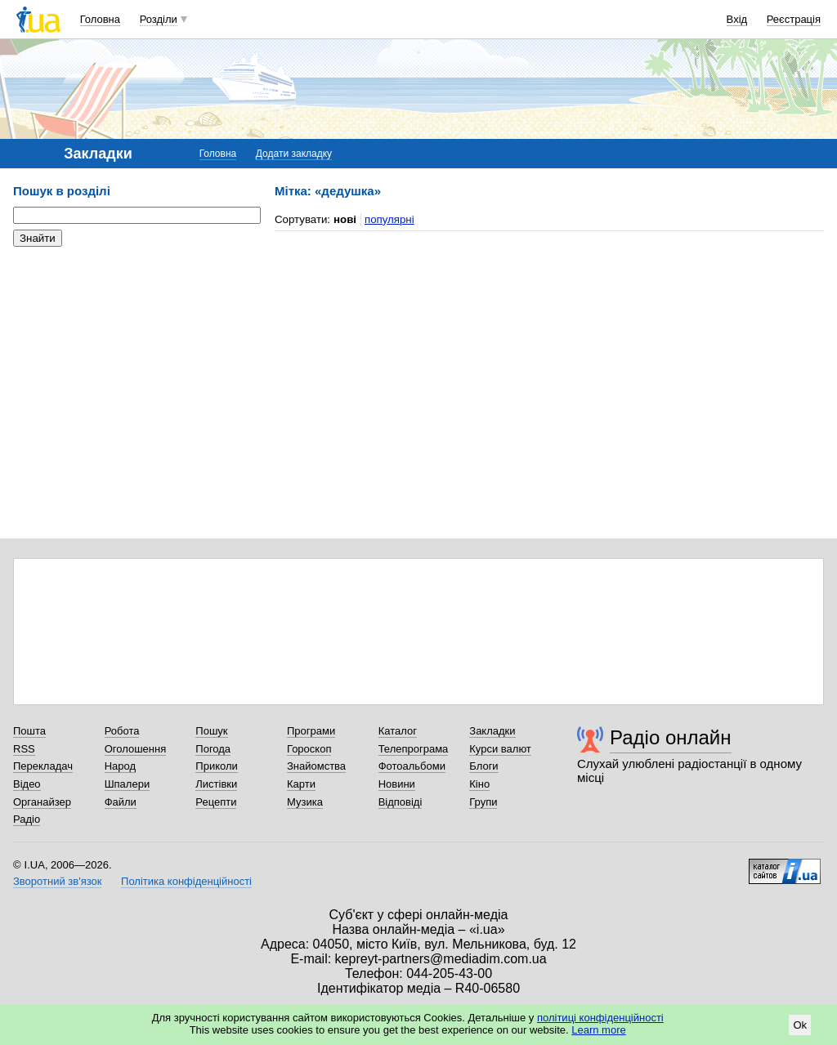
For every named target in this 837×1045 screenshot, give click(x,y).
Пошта (29, 731)
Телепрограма (413, 749)
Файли (121, 802)
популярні (389, 219)
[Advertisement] (135, 359)
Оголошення (136, 749)
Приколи (216, 766)
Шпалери (127, 784)
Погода (213, 749)
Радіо (26, 819)
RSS (24, 749)
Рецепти (215, 802)
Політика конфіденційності (186, 881)
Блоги (483, 766)
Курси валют (500, 749)
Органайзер (42, 802)
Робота (122, 731)
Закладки (492, 731)
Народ (120, 766)
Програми (311, 731)
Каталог (397, 731)
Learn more (598, 1030)
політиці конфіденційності (600, 1018)
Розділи (158, 19)
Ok (800, 1025)
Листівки (216, 784)
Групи (483, 802)
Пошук (211, 731)
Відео (27, 784)
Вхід (737, 19)
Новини (396, 784)
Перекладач (43, 766)
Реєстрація (794, 19)
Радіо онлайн (671, 737)
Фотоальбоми (411, 766)
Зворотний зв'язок (57, 881)
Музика (305, 802)
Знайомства (316, 766)
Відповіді (400, 802)
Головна (100, 19)
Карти (301, 784)
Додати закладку (294, 153)
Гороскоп (309, 749)
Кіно (479, 784)
